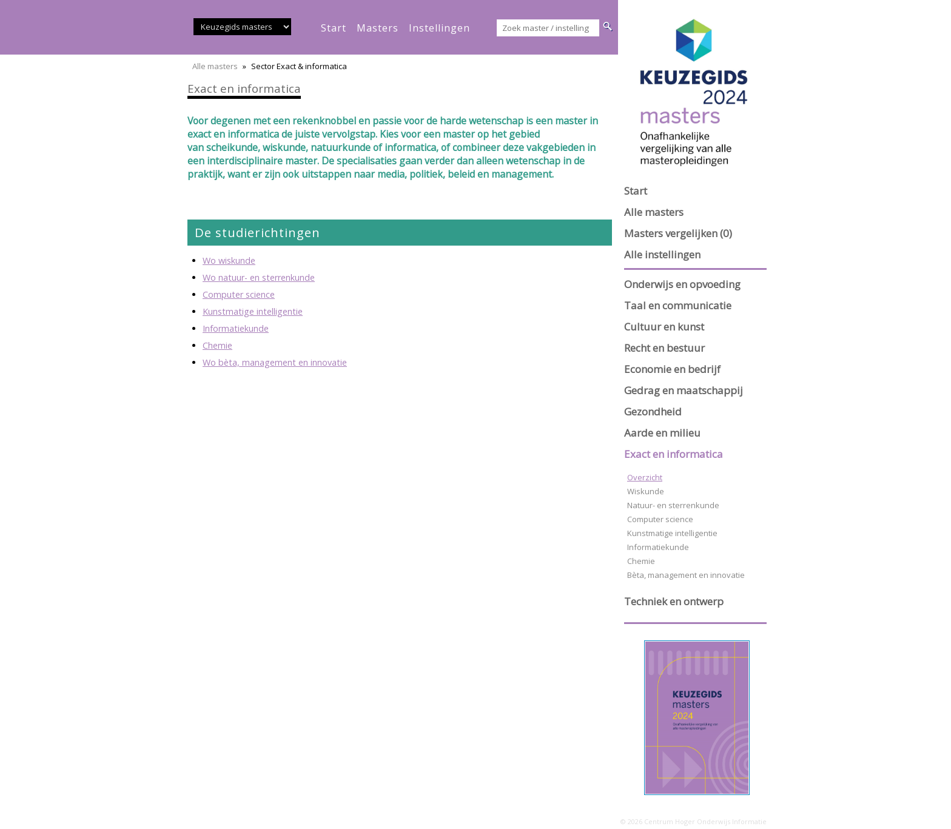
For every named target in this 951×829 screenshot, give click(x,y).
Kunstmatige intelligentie (253, 311)
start (333, 28)
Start (635, 191)
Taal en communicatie (677, 305)
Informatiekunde (236, 328)
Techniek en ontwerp (674, 601)
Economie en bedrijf (672, 369)
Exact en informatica (673, 454)
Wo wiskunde (229, 260)
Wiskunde (645, 491)
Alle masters (215, 66)
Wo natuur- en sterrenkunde (259, 277)
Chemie (217, 345)
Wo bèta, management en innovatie (275, 362)
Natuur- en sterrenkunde (673, 505)
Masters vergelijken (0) (678, 233)
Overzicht (644, 477)
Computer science (239, 294)
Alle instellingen (662, 254)
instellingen (439, 28)
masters (377, 28)
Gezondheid (653, 411)
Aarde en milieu (662, 433)
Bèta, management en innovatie (686, 574)
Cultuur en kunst (664, 327)
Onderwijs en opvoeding (682, 284)
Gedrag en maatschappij (683, 390)
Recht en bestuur (664, 348)
